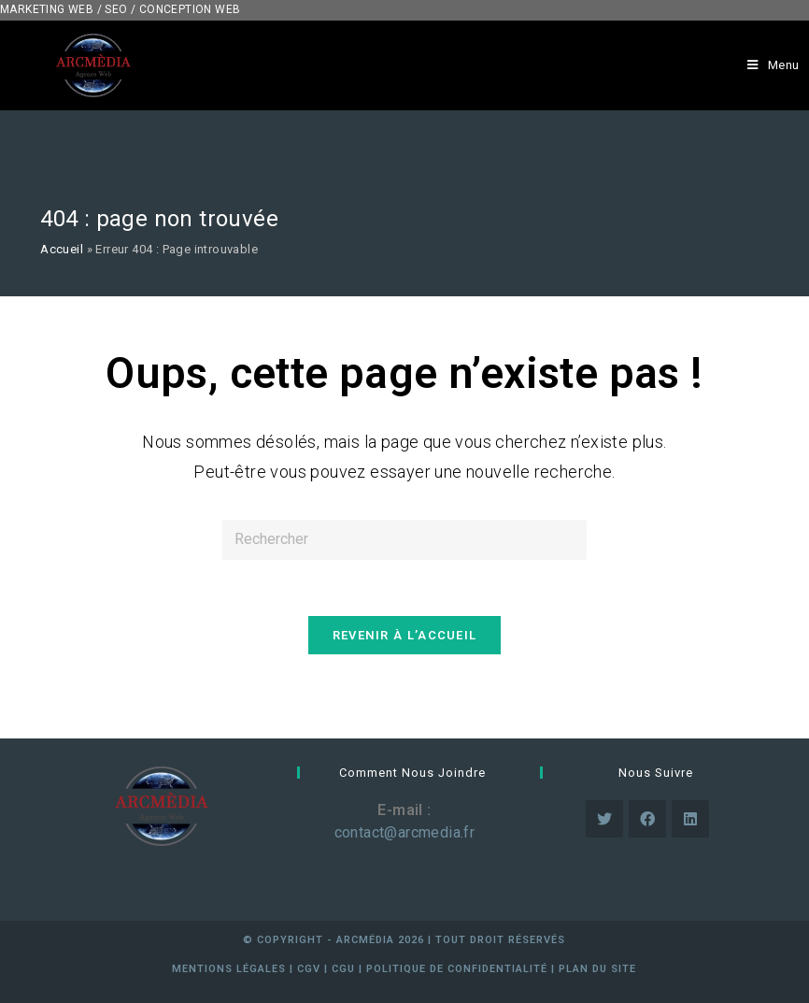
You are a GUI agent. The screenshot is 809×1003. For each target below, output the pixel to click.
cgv (308, 969)
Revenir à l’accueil (405, 635)
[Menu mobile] (773, 65)
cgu (343, 969)
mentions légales (229, 969)
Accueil (61, 249)
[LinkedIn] (690, 819)
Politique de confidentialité (456, 969)
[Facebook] (647, 819)
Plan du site (597, 969)
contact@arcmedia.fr (404, 832)
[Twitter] (604, 819)
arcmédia (365, 940)
